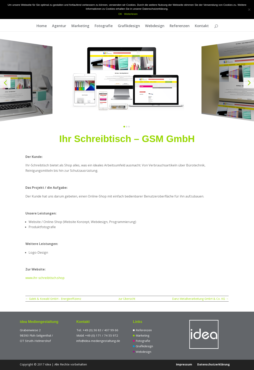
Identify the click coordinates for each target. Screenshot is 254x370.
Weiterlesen (131, 13)
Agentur (59, 26)
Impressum (184, 364)
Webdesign (154, 26)
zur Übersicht (126, 299)
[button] (5, 83)
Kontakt (202, 26)
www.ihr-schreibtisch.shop (44, 278)
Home (41, 26)
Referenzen (179, 26)
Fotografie (103, 26)
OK (120, 13)
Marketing (80, 26)
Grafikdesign (129, 26)
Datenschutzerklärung (213, 364)
